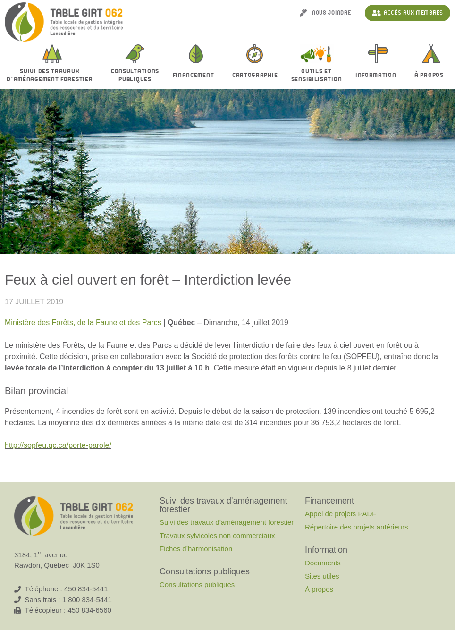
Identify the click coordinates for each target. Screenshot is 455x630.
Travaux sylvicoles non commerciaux (217, 535)
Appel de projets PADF (340, 514)
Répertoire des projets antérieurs (356, 527)
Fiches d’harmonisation (196, 549)
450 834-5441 (86, 589)
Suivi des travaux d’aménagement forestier (52, 75)
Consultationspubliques (135, 75)
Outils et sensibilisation (316, 75)
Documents (323, 563)
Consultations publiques (197, 584)
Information (378, 75)
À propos (431, 75)
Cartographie (255, 75)
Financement (196, 75)
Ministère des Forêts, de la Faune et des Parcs (83, 323)
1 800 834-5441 (87, 600)
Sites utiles (322, 576)
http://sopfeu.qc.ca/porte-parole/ (58, 445)
